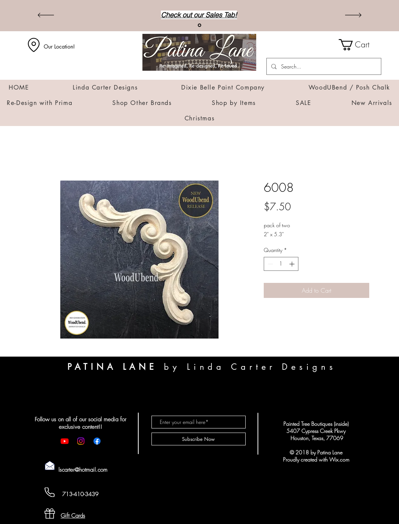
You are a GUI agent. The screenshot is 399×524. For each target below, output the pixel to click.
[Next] (353, 15)
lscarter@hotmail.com (82, 470)
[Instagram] (81, 441)
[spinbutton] (281, 263)
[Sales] (199, 25)
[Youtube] (64, 441)
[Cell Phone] (49, 492)
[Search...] (323, 66)
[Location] (33, 44)
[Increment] (292, 263)
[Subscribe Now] (198, 439)
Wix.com (339, 459)
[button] (360, 44)
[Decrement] (269, 263)
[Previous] (46, 15)
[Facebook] (97, 441)
